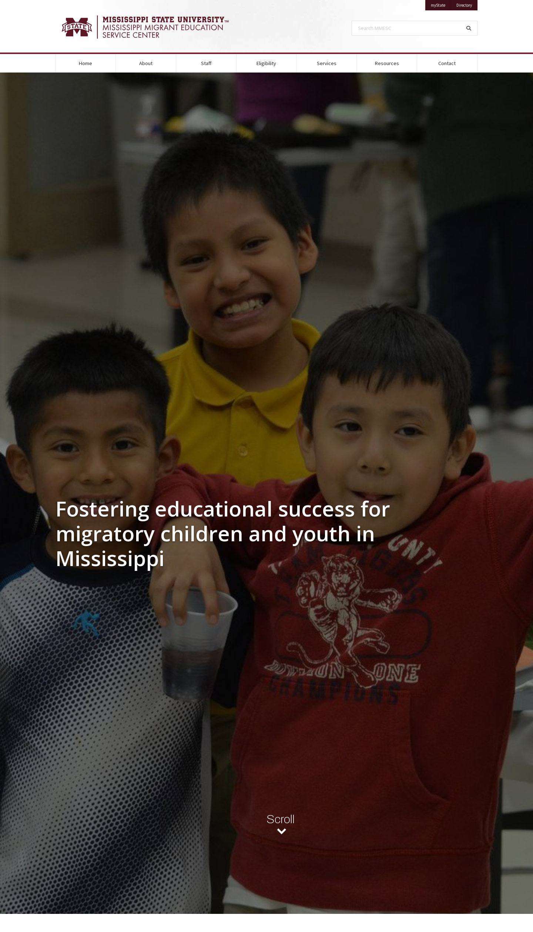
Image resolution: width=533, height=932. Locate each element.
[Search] (468, 28)
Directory (466, 4)
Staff (206, 63)
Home (85, 63)
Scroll (280, 821)
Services (326, 63)
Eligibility (266, 63)
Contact (447, 63)
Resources (387, 63)
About (145, 63)
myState (441, 4)
